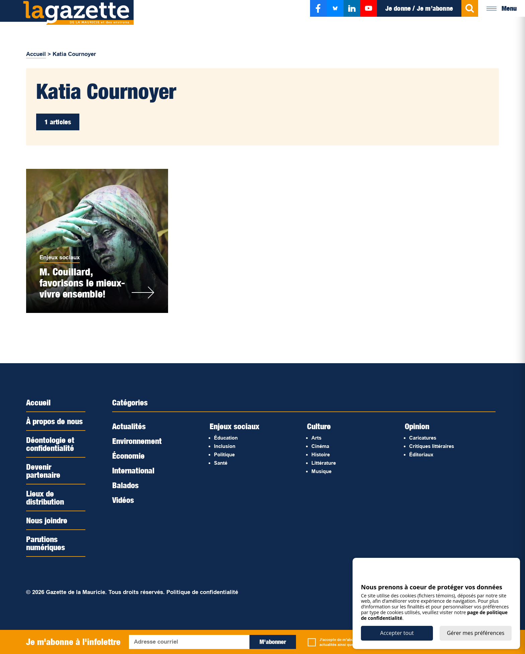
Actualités (129, 426)
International (133, 470)
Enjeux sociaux (60, 257)
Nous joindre (46, 520)
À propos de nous (54, 421)
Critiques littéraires (431, 446)
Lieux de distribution (45, 497)
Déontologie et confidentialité (50, 444)
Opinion (417, 426)
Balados (125, 485)
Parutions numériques (45, 543)
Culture (319, 426)
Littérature (323, 463)
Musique (321, 471)
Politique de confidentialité (202, 592)
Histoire (320, 454)
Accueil (36, 54)
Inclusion (224, 446)
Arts (316, 438)
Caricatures (422, 438)
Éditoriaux (421, 454)
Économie (128, 455)
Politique (224, 454)
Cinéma (320, 446)
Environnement (137, 441)
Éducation (226, 438)
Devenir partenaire (43, 470)
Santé (220, 463)
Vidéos (123, 500)
